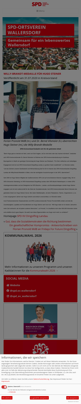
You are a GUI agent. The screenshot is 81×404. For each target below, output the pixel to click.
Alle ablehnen (7, 398)
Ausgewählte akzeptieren (39, 398)
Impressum (5, 381)
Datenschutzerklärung (41, 379)
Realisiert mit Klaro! (73, 401)
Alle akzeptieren (72, 398)
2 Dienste (12, 392)
